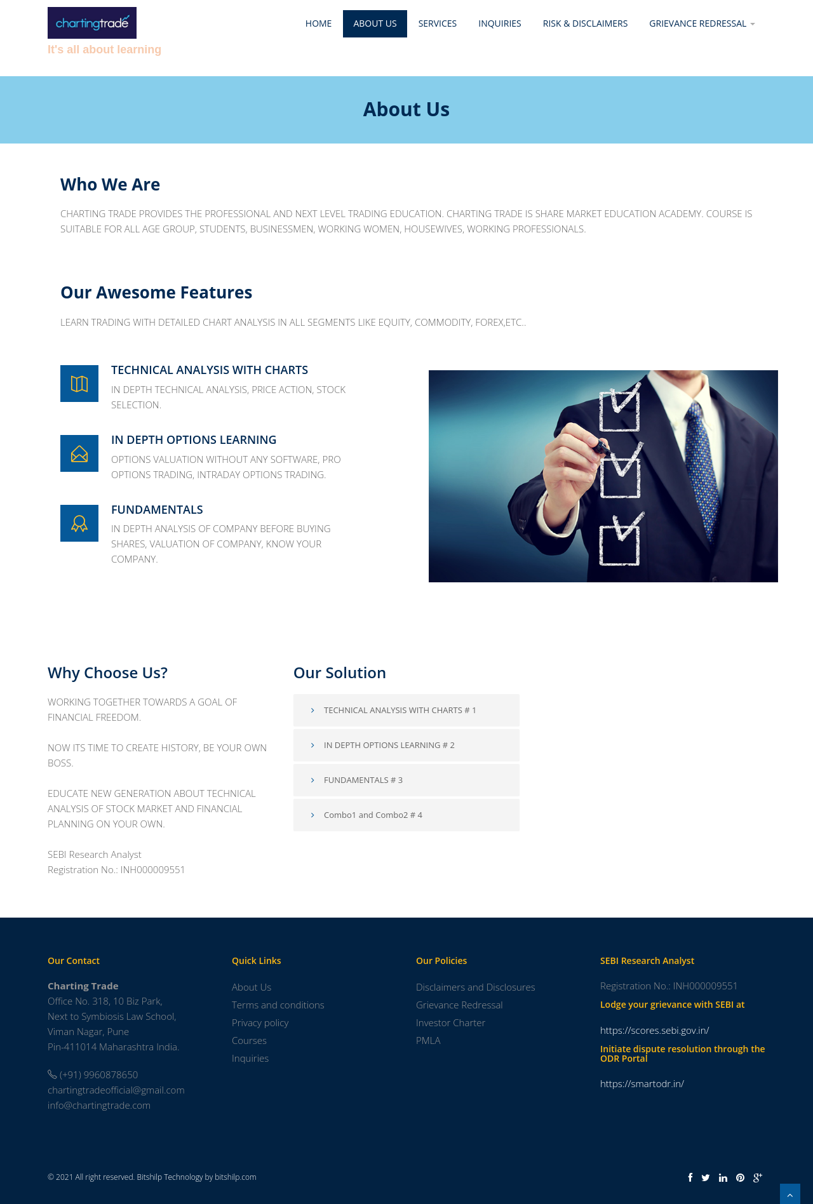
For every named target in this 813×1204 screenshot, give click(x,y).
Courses (249, 1040)
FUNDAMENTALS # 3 (355, 780)
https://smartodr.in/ (642, 1083)
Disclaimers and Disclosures (475, 986)
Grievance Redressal (702, 23)
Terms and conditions (278, 1004)
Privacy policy (260, 1022)
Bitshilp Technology (170, 1177)
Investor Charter (450, 1022)
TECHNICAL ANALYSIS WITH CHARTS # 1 (392, 710)
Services (438, 23)
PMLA (428, 1040)
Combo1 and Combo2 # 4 (364, 814)
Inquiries (499, 23)
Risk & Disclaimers (585, 23)
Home (319, 23)
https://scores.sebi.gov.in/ (654, 1030)
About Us (374, 23)
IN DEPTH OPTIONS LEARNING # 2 (381, 745)
